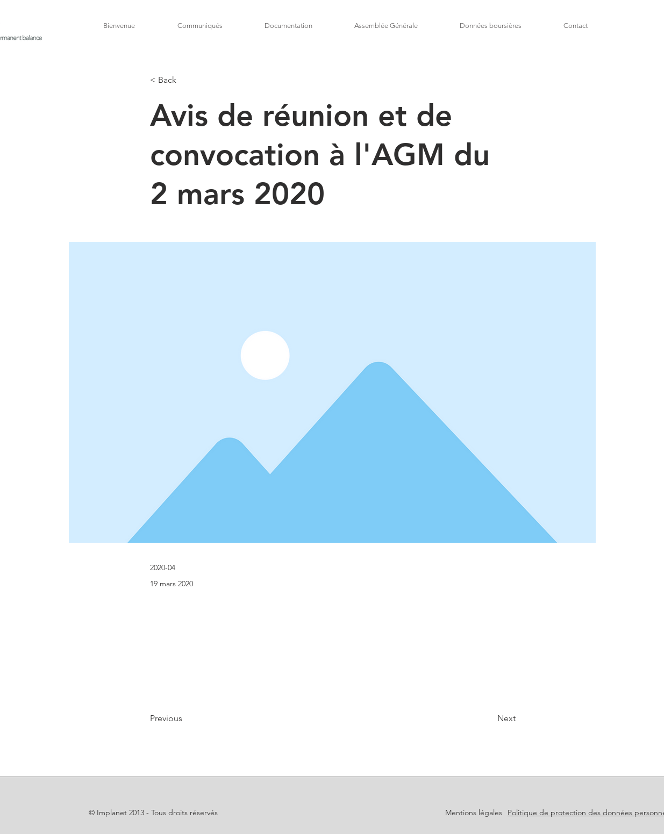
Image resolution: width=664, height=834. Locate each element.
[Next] (489, 718)
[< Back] (185, 80)
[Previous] (185, 718)
